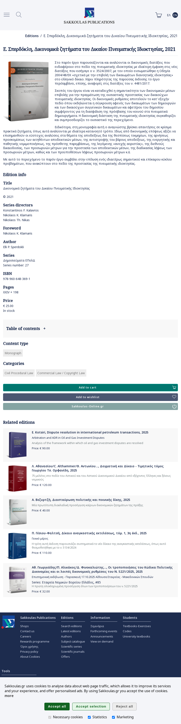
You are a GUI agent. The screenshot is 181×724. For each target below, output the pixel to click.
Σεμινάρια (97, 626)
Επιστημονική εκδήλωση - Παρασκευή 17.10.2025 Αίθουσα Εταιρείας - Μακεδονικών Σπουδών (92, 577)
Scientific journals (73, 652)
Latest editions (71, 631)
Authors (66, 636)
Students (130, 618)
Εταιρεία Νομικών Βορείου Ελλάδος (68, 582)
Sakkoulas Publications (38, 618)
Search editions (71, 626)
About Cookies (30, 657)
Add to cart (127, 388)
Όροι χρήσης (29, 646)
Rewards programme (34, 641)
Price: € (41, 448)
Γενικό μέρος (40, 538)
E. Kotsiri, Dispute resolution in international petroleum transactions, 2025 (90, 432)
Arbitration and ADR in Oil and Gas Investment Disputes (68, 438)
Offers (65, 657)
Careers (25, 636)
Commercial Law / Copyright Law (61, 373)
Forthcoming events (103, 631)
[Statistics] (89, 717)
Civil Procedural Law (19, 373)
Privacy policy (29, 652)
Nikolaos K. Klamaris (17, 215)
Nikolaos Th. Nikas (16, 220)
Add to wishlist (126, 397)
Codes (127, 631)
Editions (32, 36)
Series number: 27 (16, 265)
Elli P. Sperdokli (13, 247)
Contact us (27, 631)
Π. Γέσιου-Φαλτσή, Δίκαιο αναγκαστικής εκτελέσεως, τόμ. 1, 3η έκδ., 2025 (89, 533)
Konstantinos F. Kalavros (21, 210)
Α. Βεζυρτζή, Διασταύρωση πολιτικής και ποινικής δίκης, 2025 (81, 500)
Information (100, 618)
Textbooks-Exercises (137, 626)
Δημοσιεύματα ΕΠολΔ (19, 260)
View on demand (101, 641)
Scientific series (71, 646)
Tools (6, 671)
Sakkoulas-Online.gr (124, 406)
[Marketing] (113, 717)
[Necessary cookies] (49, 717)
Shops (24, 626)
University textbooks (136, 636)
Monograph (13, 353)
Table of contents (25, 328)
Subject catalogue (73, 641)
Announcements (101, 636)
